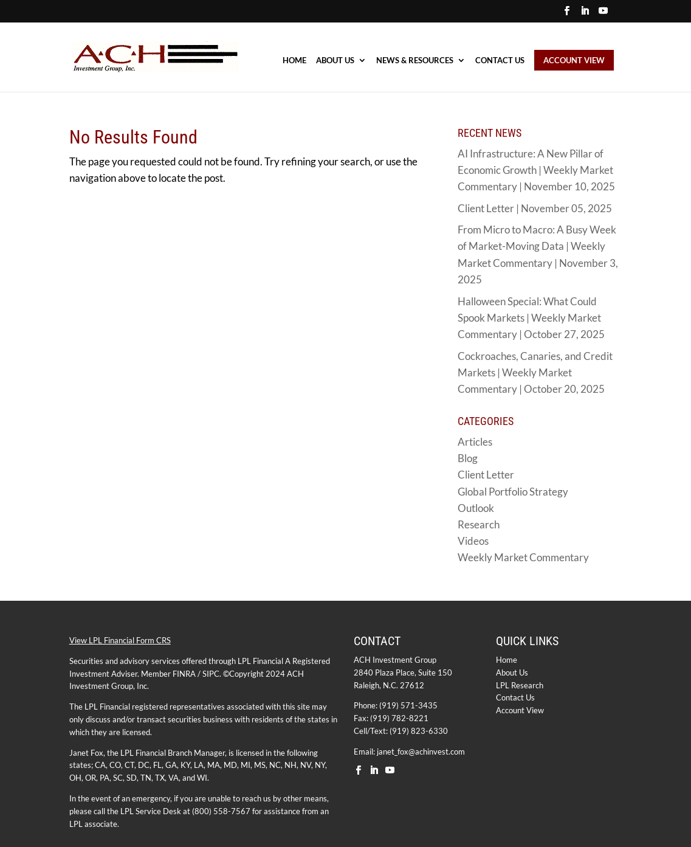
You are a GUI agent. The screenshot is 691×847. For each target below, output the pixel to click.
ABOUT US (335, 60)
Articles (475, 441)
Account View (520, 710)
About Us (512, 672)
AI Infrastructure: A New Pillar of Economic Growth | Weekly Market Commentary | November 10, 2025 (536, 170)
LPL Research (519, 685)
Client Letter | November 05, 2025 (535, 208)
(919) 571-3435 (408, 705)
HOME (294, 60)
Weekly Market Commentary (523, 557)
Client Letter (486, 474)
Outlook (476, 508)
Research (479, 524)
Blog (468, 458)
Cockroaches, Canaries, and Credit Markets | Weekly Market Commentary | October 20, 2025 (535, 372)
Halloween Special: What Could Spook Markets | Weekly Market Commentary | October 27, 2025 (531, 318)
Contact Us (499, 60)
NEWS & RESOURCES (414, 60)
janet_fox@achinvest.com (421, 751)
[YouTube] (603, 14)
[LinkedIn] (585, 14)
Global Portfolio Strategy (513, 491)
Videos (473, 540)
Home (506, 660)
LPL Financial (260, 661)
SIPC (210, 674)
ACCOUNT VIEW (574, 60)
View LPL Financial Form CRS (120, 640)
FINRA (184, 674)
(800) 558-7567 (221, 811)
